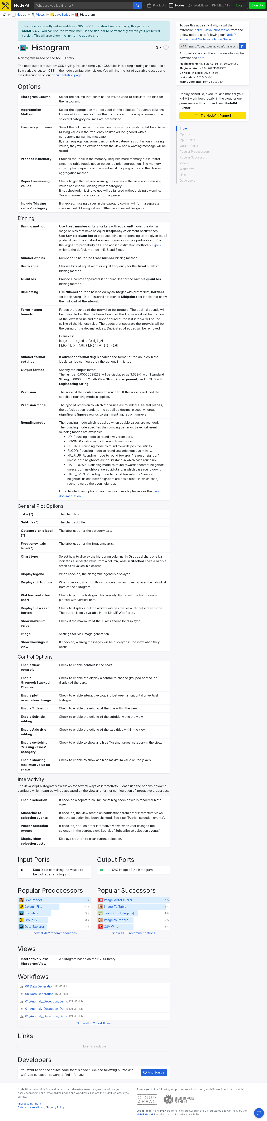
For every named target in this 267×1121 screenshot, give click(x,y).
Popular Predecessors (195, 151)
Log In (240, 5)
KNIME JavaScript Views (212, 30)
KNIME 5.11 (220, 5)
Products (156, 5)
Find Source (153, 1072)
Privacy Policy (55, 1107)
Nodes (177, 5)
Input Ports (187, 140)
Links (183, 174)
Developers (187, 180)
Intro (183, 128)
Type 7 (157, 245)
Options (185, 134)
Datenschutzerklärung (31, 1107)
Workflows (198, 5)
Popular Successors (193, 157)
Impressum (25, 1103)
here (201, 58)
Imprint (38, 1103)
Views (184, 163)
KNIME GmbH (145, 1114)
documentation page (67, 75)
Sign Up (257, 5)
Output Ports (189, 145)
